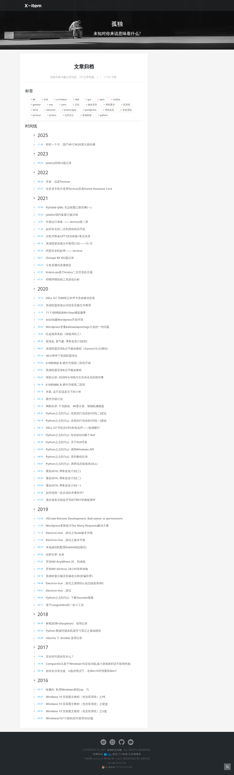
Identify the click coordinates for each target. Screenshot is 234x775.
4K (34, 99)
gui (89, 99)
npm (102, 99)
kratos (52, 115)
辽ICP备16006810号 (117, 762)
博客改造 (109, 109)
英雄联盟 (87, 115)
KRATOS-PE (97, 758)
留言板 (202, 5)
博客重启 (110, 104)
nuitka (116, 99)
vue (51, 104)
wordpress (90, 109)
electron (50, 109)
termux (37, 115)
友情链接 (186, 5)
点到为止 (69, 115)
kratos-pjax (70, 109)
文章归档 (168, 5)
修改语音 (92, 104)
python (104, 115)
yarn (63, 104)
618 (46, 99)
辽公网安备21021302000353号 (117, 766)
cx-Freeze (61, 99)
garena (36, 104)
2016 (35, 109)
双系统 (126, 104)
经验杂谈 (150, 5)
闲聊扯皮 (132, 5)
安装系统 (127, 109)
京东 (77, 104)
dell (77, 99)
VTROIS (120, 758)
